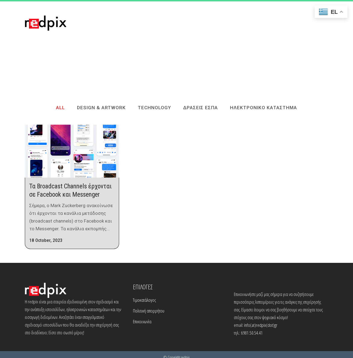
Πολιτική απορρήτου (148, 311)
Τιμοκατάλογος (144, 300)
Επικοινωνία (142, 322)
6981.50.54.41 (252, 333)
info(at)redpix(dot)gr (260, 325)
